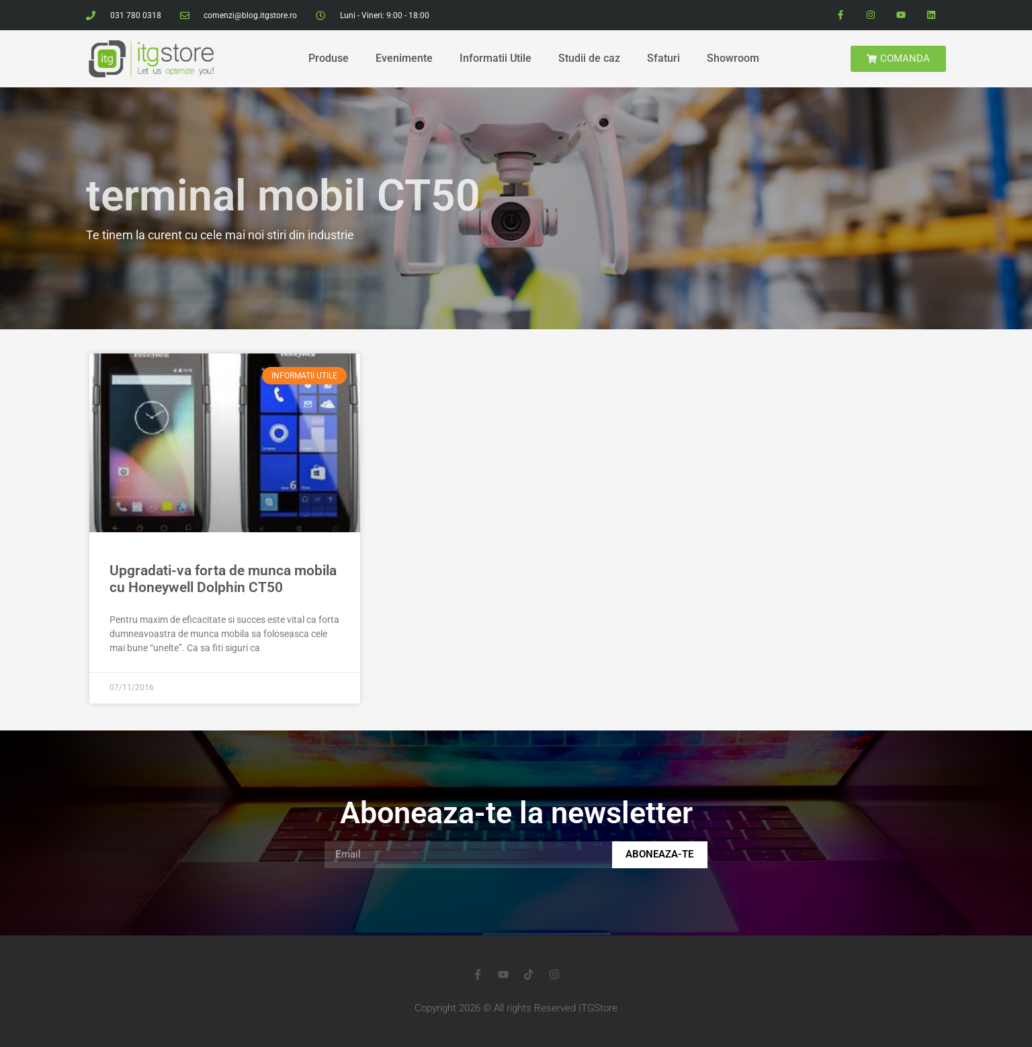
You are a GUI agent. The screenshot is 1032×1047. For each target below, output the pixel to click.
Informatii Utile (495, 58)
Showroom (733, 58)
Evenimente (404, 58)
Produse (328, 58)
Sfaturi (663, 58)
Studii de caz (589, 58)
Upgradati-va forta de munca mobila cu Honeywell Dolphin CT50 (223, 578)
